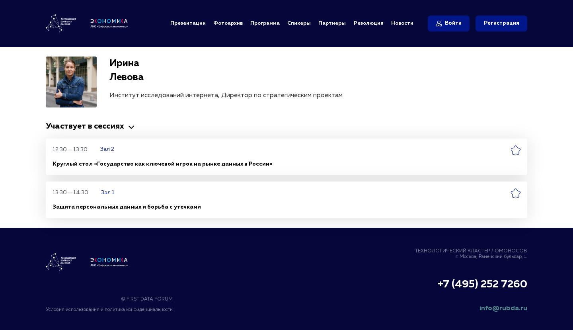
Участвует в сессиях (91, 126)
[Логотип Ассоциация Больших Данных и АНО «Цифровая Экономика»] (87, 23)
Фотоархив (228, 23)
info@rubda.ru (503, 308)
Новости (402, 23)
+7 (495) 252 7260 (482, 284)
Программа (265, 23)
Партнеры (332, 23)
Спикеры (299, 23)
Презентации (188, 23)
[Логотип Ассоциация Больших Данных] (87, 262)
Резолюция (369, 23)
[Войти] (449, 23)
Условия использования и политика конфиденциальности (109, 309)
